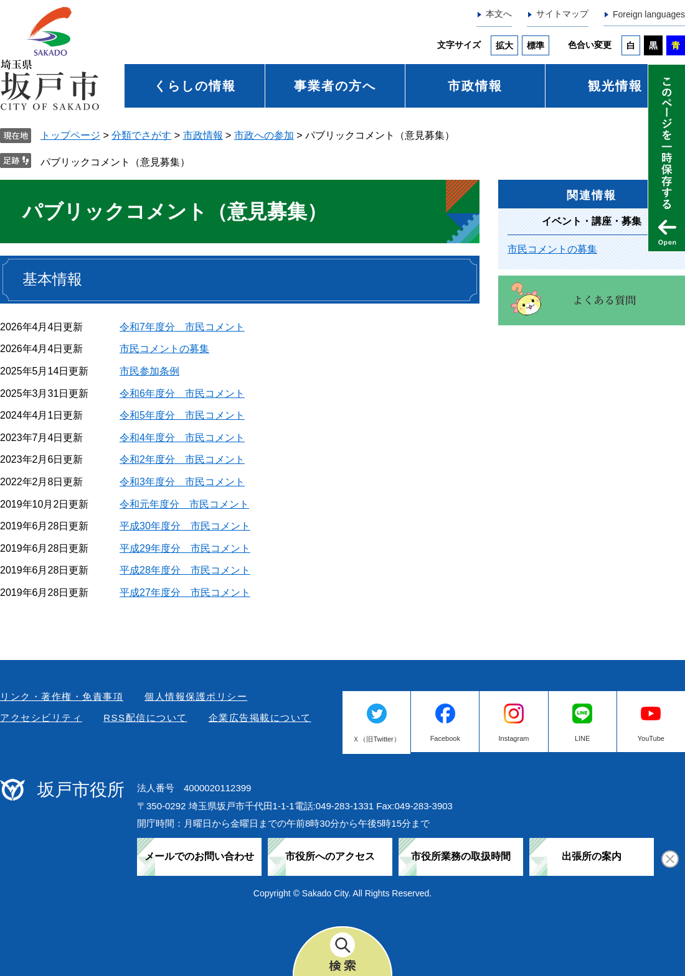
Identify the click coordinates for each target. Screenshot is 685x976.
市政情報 (475, 86)
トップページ (70, 135)
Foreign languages (649, 14)
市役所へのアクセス (330, 856)
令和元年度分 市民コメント (184, 504)
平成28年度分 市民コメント (185, 570)
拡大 (504, 45)
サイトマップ (562, 14)
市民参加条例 (149, 371)
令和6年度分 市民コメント (182, 393)
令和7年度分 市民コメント (182, 327)
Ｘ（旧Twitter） (376, 739)
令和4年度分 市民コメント (182, 437)
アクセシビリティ (41, 717)
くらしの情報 (195, 86)
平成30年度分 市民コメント (185, 526)
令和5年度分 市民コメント (182, 415)
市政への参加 (264, 135)
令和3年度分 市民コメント (182, 481)
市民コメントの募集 (164, 348)
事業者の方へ (335, 86)
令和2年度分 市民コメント (182, 459)
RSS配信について (145, 717)
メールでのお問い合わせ (199, 856)
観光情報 (615, 86)
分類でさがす (141, 135)
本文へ (499, 14)
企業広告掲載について (260, 717)
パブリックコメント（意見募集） (115, 162)
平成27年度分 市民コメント (185, 592)
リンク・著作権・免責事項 (61, 696)
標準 (535, 45)
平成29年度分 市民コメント (185, 548)
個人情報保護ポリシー (195, 696)
